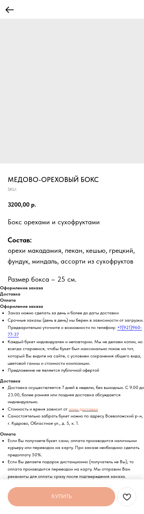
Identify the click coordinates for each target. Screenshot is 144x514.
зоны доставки (83, 409)
